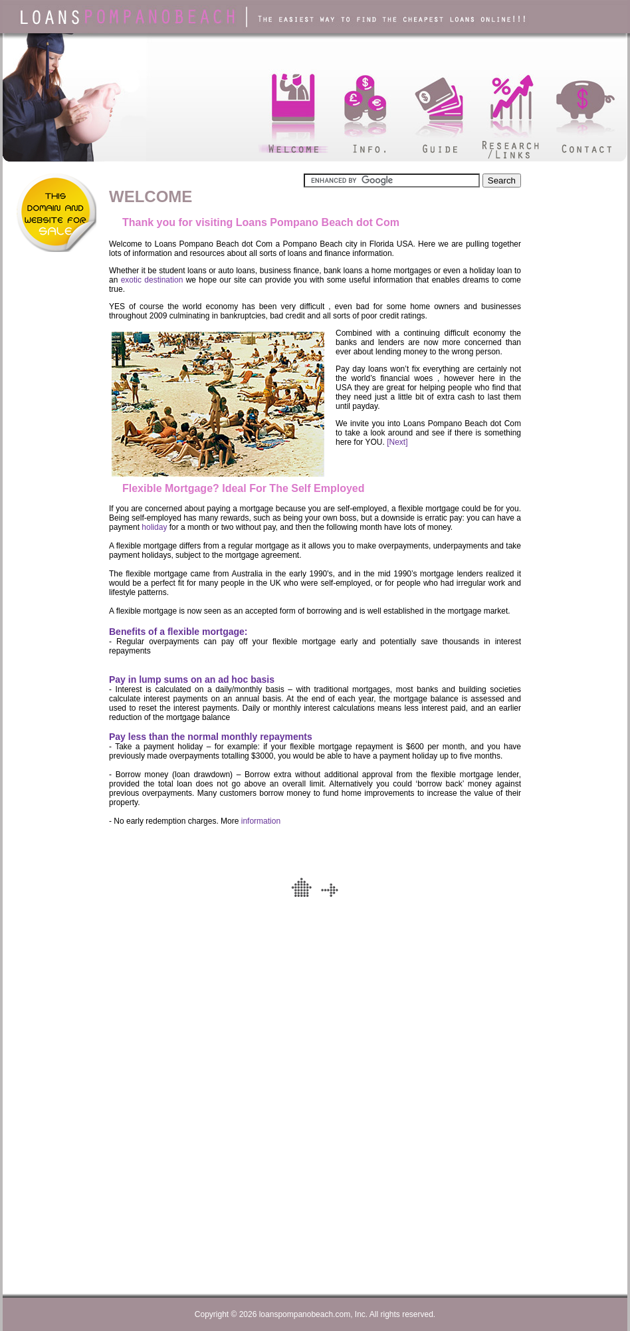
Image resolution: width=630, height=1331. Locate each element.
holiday (154, 527)
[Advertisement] (50, 344)
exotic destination (152, 280)
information (260, 821)
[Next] (397, 442)
